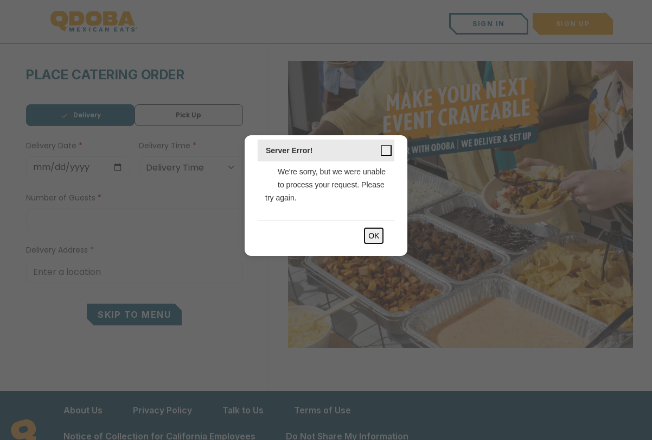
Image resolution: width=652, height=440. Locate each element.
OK (373, 235)
